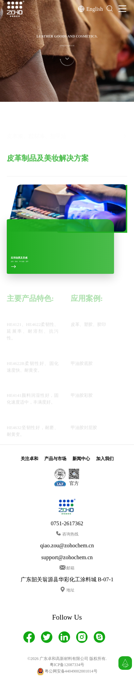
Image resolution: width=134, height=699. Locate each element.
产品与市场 (55, 458)
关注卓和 (29, 458)
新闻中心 (81, 458)
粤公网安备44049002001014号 (67, 671)
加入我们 (105, 458)
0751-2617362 (67, 523)
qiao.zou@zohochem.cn (67, 545)
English (94, 9)
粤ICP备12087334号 (67, 664)
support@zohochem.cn (67, 557)
